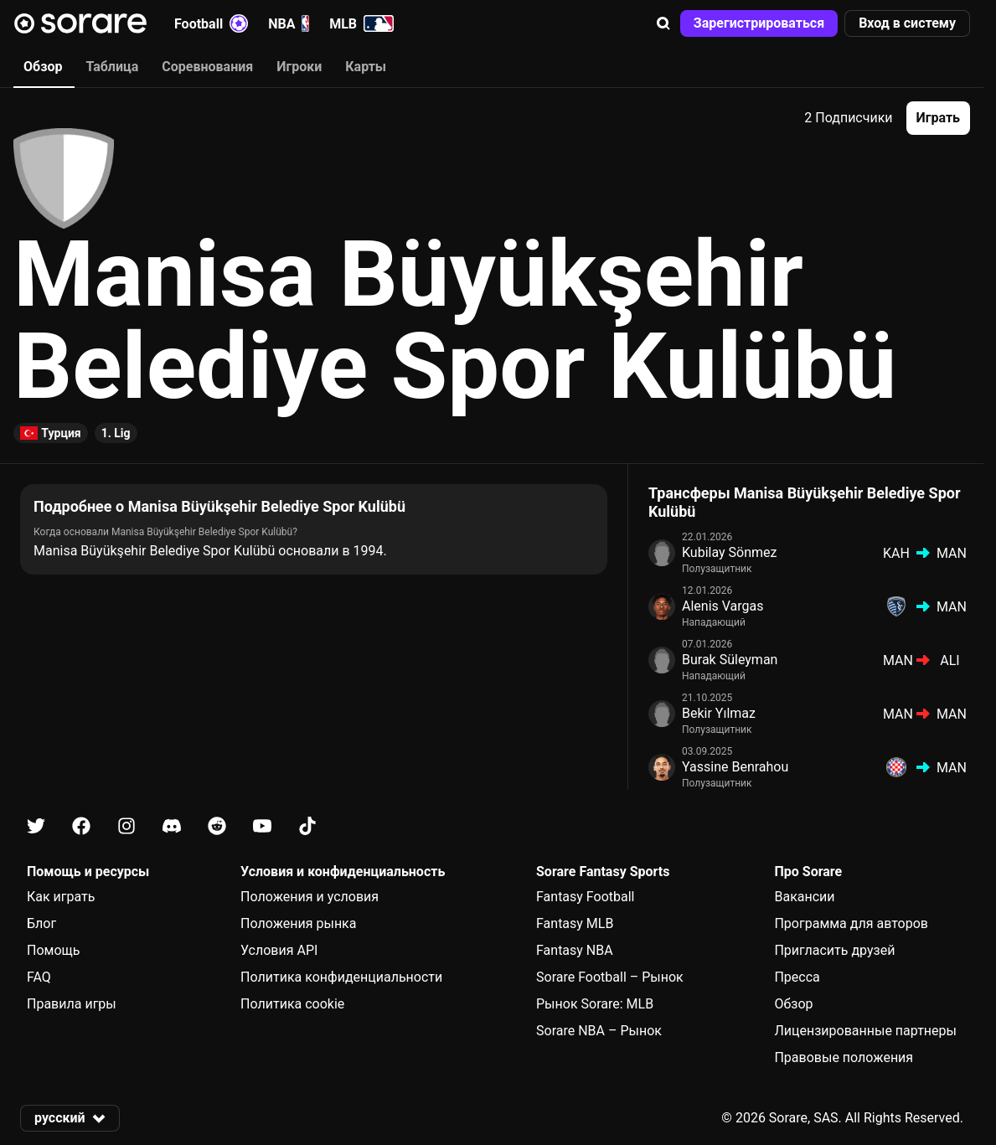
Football (211, 23)
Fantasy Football (585, 897)
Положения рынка (298, 923)
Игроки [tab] (299, 67)
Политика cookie (292, 1004)
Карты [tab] (365, 67)
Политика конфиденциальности (341, 977)
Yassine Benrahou (735, 767)
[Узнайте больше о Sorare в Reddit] (217, 826)
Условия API (278, 950)
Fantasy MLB (574, 923)
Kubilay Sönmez (729, 552)
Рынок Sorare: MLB (594, 1004)
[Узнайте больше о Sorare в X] (36, 826)
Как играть (61, 897)
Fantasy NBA (574, 950)
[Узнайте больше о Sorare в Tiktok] (307, 826)
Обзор (793, 1004)
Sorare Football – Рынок (610, 977)
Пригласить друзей (834, 950)
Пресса (796, 977)
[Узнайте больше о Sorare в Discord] (172, 826)
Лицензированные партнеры (865, 1031)
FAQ (39, 977)
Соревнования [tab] (207, 67)
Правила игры (71, 1004)
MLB (361, 23)
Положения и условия (309, 897)
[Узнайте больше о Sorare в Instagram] (126, 826)
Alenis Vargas (723, 606)
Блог (41, 923)
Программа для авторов (851, 923)
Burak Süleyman (729, 660)
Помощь (53, 950)
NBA (288, 23)
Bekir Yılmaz (719, 713)
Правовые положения (843, 1057)
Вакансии (804, 897)
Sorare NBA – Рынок (599, 1031)
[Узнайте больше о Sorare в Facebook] (81, 826)
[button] (663, 23)
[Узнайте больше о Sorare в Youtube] (262, 826)
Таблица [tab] (111, 67)
